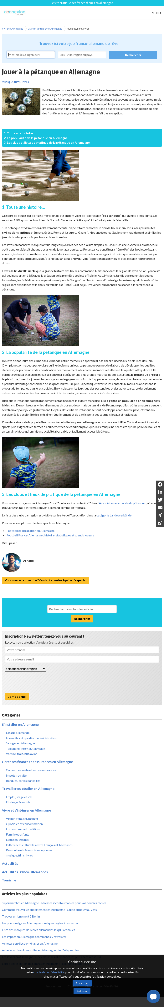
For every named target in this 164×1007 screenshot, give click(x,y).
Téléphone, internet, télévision (25, 748)
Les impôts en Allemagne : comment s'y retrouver (34, 936)
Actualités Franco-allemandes (25, 872)
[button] (153, 996)
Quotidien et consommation (24, 824)
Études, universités (18, 802)
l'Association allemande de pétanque (121, 503)
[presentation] (34, 682)
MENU (156, 13)
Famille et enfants (17, 834)
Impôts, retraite (16, 775)
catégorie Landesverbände (113, 515)
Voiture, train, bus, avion (21, 753)
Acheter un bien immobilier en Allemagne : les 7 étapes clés (40, 950)
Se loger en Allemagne (20, 743)
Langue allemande (17, 732)
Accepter (82, 983)
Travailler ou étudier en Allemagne (28, 789)
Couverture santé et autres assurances (31, 770)
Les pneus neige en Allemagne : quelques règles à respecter (40, 923)
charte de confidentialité (48, 972)
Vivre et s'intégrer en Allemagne (45, 28)
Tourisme (9, 880)
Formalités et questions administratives (32, 738)
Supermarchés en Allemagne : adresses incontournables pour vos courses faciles (54, 903)
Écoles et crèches (17, 839)
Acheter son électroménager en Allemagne (30, 943)
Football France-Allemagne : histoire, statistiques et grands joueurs (50, 535)
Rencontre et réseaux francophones (29, 850)
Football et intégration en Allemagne (30, 530)
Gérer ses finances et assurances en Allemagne (37, 762)
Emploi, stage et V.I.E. (20, 797)
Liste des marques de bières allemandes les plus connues (38, 930)
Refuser (82, 991)
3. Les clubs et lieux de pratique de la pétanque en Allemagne (47, 142)
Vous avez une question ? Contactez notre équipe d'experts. (45, 580)
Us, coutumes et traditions (23, 829)
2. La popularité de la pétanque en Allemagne (36, 138)
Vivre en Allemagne (12, 28)
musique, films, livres (78, 28)
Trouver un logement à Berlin (21, 916)
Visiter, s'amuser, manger (22, 818)
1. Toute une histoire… (19, 133)
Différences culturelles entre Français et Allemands (39, 845)
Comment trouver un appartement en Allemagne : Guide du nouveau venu (49, 909)
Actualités (10, 863)
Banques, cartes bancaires (23, 780)
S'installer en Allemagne (20, 724)
